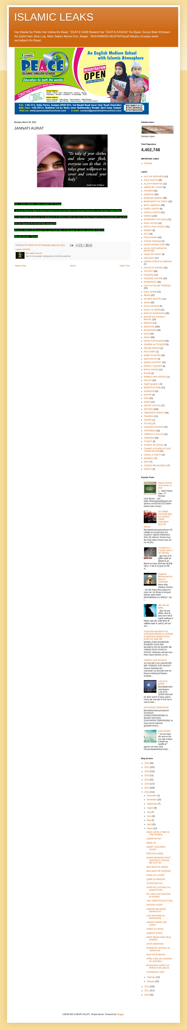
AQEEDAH (149, 194)
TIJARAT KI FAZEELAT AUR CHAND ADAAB (157, 449)
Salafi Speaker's (151, 384)
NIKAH (147, 337)
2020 (147, 771)
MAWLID (148, 323)
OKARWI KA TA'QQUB (154, 344)
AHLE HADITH (151, 180)
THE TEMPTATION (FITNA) (159, 901)
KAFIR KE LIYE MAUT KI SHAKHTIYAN (158, 888)
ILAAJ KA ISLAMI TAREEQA (157, 285)
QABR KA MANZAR (155, 879)
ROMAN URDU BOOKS (155, 377)
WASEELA (149, 458)
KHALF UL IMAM (152, 310)
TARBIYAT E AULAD (153, 434)
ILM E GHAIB (150, 292)
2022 (147, 763)
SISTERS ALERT (154, 905)
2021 (147, 767)
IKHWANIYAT (150, 282)
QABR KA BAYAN (152, 355)
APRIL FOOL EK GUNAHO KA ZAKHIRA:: (159, 959)
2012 (147, 986)
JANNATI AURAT (154, 933)
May (149, 820)
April (149, 824)
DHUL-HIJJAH (150, 223)
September (152, 804)
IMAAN (147, 295)
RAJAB (147, 373)
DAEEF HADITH (151, 209)
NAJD (146, 333)
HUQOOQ (148, 275)
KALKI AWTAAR (151, 306)
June (149, 816)
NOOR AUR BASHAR (154, 341)
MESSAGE (149, 326)
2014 (147, 788)
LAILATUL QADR (163, 682)
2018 (147, 775)
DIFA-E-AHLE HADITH (154, 226)
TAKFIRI (148, 420)
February (151, 977)
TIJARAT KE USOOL (154, 445)
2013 (147, 792)
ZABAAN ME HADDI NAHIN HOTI (156, 910)
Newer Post (20, 266)
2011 (147, 990)
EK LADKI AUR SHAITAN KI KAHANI (158, 895)
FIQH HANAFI (150, 237)
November (152, 799)
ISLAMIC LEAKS (54, 17)
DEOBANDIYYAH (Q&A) (155, 219)
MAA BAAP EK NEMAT (157, 867)
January (151, 981)
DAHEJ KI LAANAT (155, 875)
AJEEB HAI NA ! (154, 838)
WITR (146, 462)
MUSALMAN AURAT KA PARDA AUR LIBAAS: (158, 966)
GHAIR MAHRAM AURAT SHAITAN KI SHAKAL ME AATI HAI (158, 860)
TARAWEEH (150, 430)
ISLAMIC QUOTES (153, 299)
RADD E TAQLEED (153, 366)
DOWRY (148, 230)
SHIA (146, 398)
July (149, 812)
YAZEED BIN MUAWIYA (155, 465)
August (150, 808)
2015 (147, 784)
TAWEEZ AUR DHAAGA (155, 660)
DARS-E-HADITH (152, 212)
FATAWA (148, 163)
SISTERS (26, 249)
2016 (147, 779)
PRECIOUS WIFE (154, 853)
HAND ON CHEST (152, 254)
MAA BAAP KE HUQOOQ (158, 871)
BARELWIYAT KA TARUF (156, 201)
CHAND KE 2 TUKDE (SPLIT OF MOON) (165, 550)
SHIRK (147, 402)
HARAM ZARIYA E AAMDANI (157, 261)
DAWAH (148, 216)
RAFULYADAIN (151, 369)
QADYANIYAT (150, 359)
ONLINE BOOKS (152, 348)
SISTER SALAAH (152, 405)
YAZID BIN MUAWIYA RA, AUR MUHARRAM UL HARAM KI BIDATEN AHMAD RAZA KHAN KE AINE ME (158, 635)
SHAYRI (148, 395)
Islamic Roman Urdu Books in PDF (165, 485)
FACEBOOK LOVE (155, 972)
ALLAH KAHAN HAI (153, 184)
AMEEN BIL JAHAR (153, 187)
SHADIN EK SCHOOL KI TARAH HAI (158, 949)
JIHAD (147, 302)
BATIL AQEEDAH (152, 205)
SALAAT (148, 380)
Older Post (125, 266)
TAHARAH (149, 416)
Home (73, 266)
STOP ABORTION (155, 944)
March (150, 828)
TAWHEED (149, 438)
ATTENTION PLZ (154, 883)
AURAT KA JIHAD (154, 929)
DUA (146, 234)
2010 (147, 995)
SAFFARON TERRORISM (156, 707)
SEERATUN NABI (152, 387)
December (152, 795)
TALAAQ (148, 423)
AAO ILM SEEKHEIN (154, 176)
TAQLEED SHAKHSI (153, 427)
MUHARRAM (150, 330)
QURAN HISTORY (152, 362)
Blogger (120, 1014)
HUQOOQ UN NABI (153, 278)
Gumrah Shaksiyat (152, 241)
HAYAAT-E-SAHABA (153, 267)
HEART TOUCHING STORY (155, 848)
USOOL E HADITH (153, 455)
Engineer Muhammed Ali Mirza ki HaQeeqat (165, 578)
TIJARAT (148, 441)
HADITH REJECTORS (154, 244)
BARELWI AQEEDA (153, 198)
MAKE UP (151, 843)
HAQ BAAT (149, 258)
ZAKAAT (148, 469)
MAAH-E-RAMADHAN (154, 313)
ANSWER (148, 191)
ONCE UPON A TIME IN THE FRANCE (157, 833)
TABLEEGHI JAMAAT (154, 413)
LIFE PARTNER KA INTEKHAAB (155, 917)
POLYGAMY (149, 351)
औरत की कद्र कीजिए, (163, 606)
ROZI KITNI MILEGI (155, 954)
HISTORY (148, 271)
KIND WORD (164, 731)
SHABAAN (149, 391)
